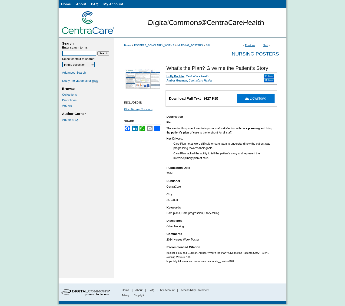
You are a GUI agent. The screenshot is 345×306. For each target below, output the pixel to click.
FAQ (151, 290)
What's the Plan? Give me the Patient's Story (217, 68)
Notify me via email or (80, 81)
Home (127, 45)
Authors (67, 105)
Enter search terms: (75, 47)
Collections (69, 94)
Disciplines (69, 100)
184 (208, 45)
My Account (167, 290)
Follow (269, 76)
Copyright (139, 295)
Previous (250, 45)
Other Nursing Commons (138, 109)
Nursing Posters (255, 53)
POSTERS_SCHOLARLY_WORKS (154, 45)
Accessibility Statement (195, 290)
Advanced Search (74, 72)
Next (265, 45)
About (139, 290)
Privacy (125, 295)
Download (255, 98)
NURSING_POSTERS (190, 45)
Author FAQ (70, 119)
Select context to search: (78, 59)
